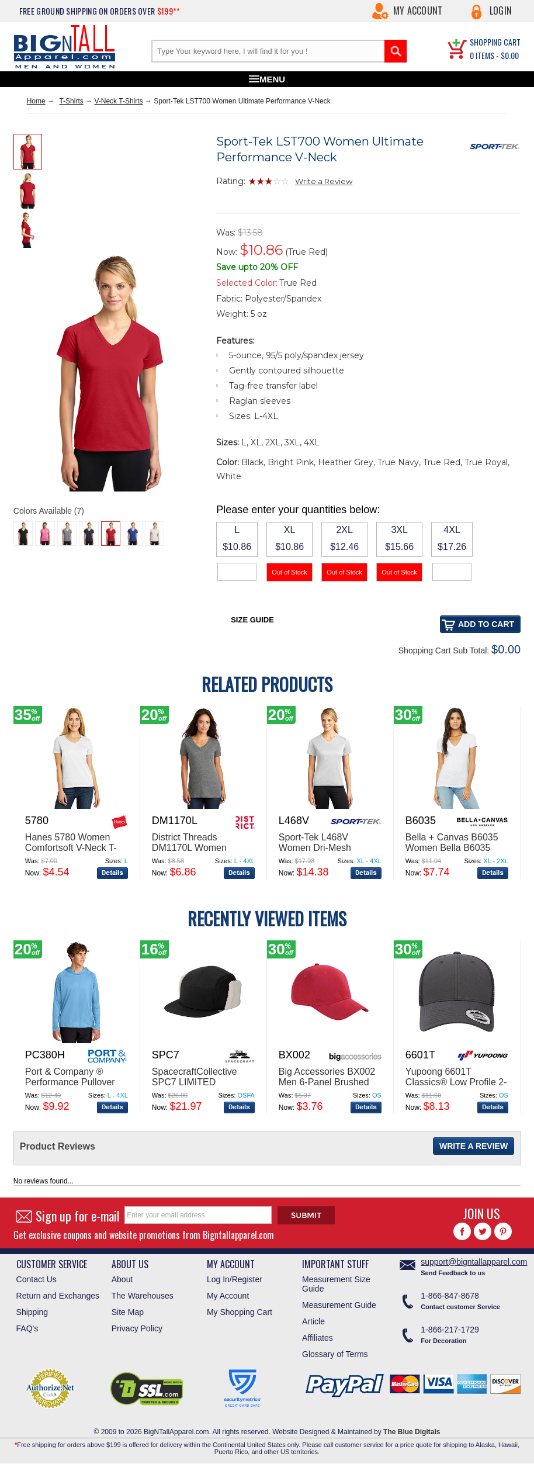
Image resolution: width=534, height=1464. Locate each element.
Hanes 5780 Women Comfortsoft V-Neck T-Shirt (71, 847)
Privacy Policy (137, 1328)
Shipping (32, 1312)
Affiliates (317, 1337)
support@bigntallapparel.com (474, 1261)
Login (501, 11)
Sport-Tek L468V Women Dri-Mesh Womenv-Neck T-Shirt (324, 847)
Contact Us (36, 1279)
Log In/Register (234, 1279)
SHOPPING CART (495, 42)
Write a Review (323, 181)
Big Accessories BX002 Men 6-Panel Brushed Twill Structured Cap (327, 1082)
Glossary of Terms (335, 1354)
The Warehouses (143, 1295)
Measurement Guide (339, 1305)
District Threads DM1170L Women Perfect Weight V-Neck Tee (199, 853)
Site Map (128, 1312)
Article (313, 1321)
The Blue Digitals (411, 1432)
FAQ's (27, 1328)
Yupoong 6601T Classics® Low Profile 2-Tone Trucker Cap (456, 1082)
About (122, 1279)
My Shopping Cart (239, 1312)
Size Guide (252, 619)
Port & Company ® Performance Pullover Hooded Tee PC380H (70, 1082)
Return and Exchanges (57, 1295)
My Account (418, 11)
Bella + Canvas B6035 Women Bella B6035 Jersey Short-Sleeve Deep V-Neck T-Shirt (451, 853)
